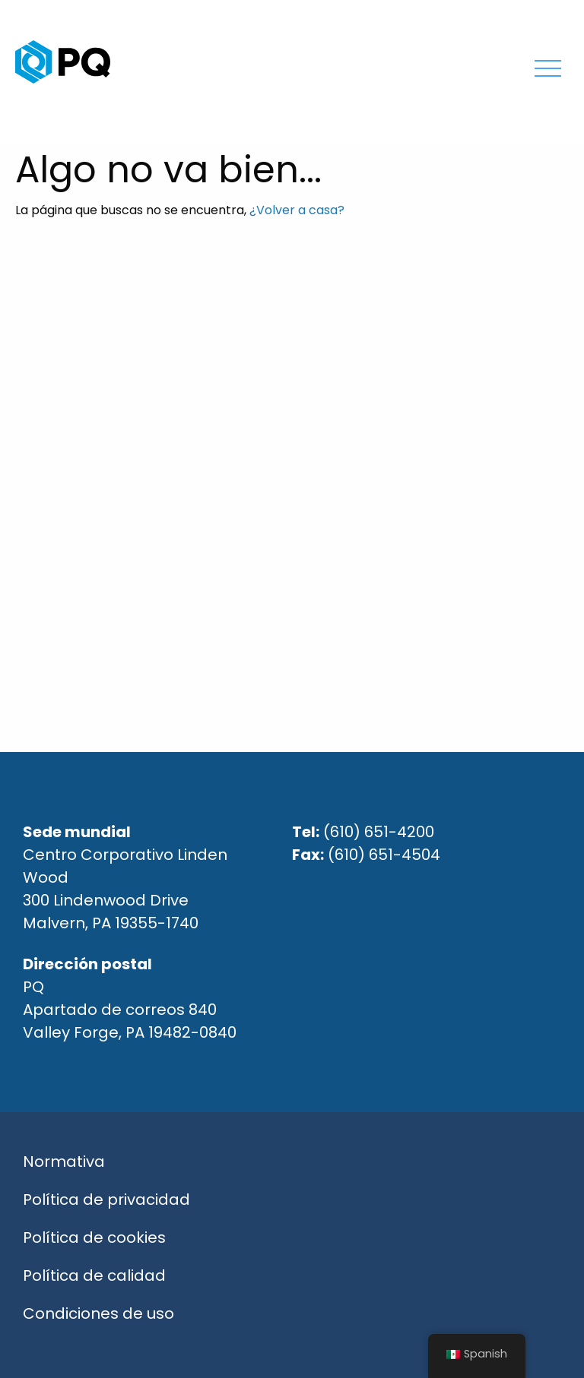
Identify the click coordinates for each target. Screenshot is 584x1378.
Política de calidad (94, 1275)
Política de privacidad (106, 1199)
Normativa (64, 1161)
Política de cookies (94, 1237)
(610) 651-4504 (384, 854)
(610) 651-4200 (378, 831)
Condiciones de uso (98, 1313)
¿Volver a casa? (296, 210)
